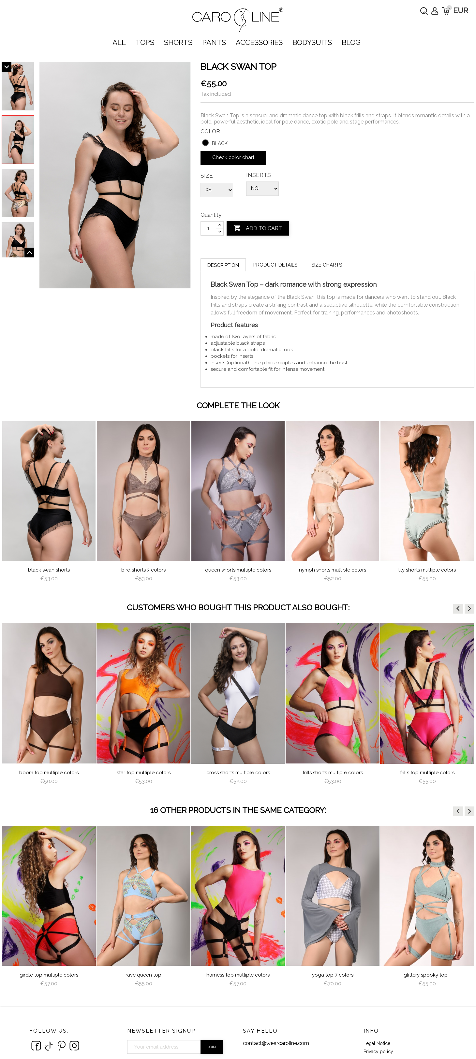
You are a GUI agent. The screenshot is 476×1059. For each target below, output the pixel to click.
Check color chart (233, 157)
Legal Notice (377, 1043)
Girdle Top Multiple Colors (49, 975)
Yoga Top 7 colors (332, 975)
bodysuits (312, 42)
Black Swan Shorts (49, 570)
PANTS (214, 42)
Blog (351, 42)
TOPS (145, 42)
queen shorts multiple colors (238, 570)
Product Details (275, 265)
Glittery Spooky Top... (427, 975)
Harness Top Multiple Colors (238, 975)
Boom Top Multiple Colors (49, 773)
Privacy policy (378, 1051)
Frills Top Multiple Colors (427, 773)
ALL (119, 42)
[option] (49, 504)
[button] (458, 609)
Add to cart (257, 228)
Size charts (326, 265)
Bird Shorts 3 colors (143, 570)
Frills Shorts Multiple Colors (333, 773)
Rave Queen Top (143, 975)
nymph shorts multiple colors (332, 570)
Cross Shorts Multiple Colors (238, 773)
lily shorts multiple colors (427, 570)
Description (223, 265)
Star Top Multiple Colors (144, 773)
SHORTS (178, 42)
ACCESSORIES (259, 42)
